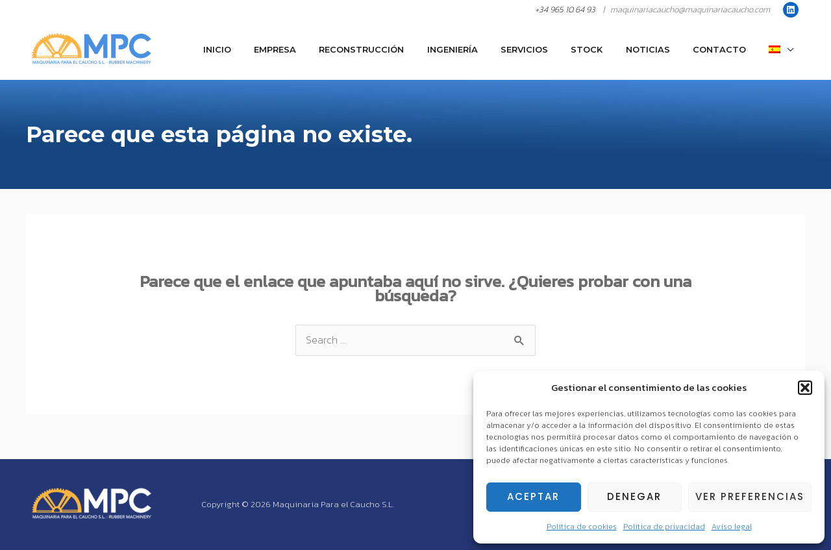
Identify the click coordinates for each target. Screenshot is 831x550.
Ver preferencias (749, 496)
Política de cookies (582, 526)
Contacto (728, 49)
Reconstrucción (400, 49)
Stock (608, 49)
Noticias (663, 49)
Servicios (551, 49)
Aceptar (533, 496)
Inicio (268, 49)
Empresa (320, 49)
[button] (805, 387)
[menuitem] (784, 49)
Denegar (634, 496)
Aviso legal (732, 526)
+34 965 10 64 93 (565, 9)
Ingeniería (485, 49)
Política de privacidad (664, 526)
